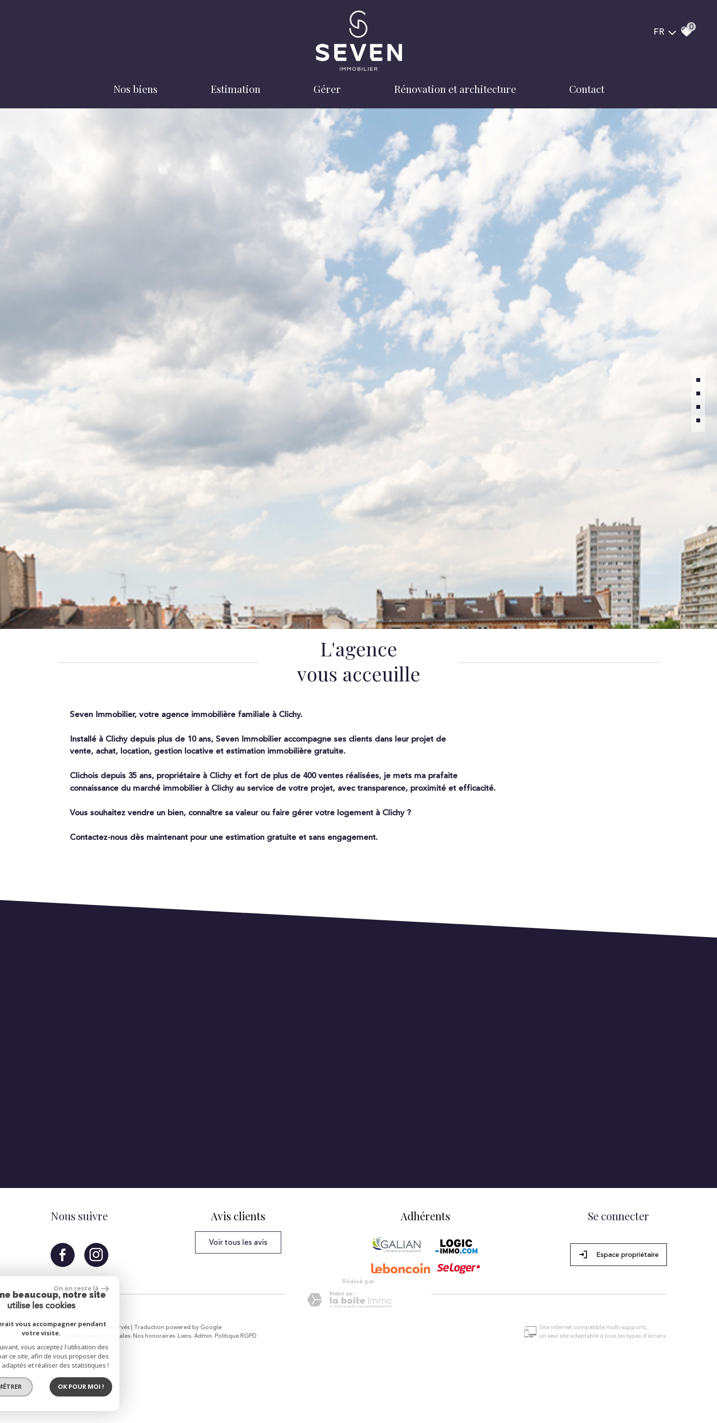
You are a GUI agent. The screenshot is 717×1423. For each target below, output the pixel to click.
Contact (586, 88)
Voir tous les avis (238, 1242)
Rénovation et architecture (455, 88)
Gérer (327, 88)
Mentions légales (107, 1336)
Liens (184, 1336)
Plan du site (66, 1336)
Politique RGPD (236, 1336)
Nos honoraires (154, 1336)
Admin (203, 1336)
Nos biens (135, 88)
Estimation (235, 88)
